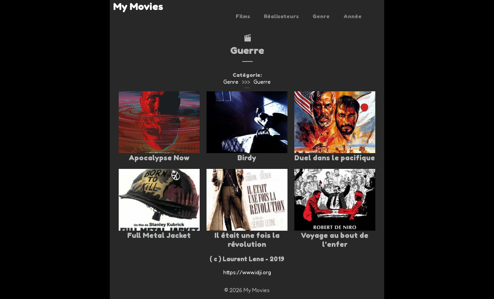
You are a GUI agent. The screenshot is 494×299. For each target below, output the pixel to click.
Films (243, 16)
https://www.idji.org (247, 272)
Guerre (262, 81)
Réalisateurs (281, 16)
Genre (321, 16)
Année (352, 16)
